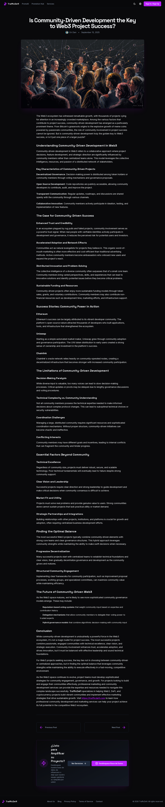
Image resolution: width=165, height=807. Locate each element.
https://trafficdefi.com (93, 698)
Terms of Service (86, 801)
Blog (59, 801)
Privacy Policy (70, 801)
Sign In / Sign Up (152, 4)
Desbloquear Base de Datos (109, 763)
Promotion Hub (38, 4)
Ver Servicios (78, 763)
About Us (51, 801)
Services (50, 4)
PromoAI (25, 4)
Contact (99, 801)
